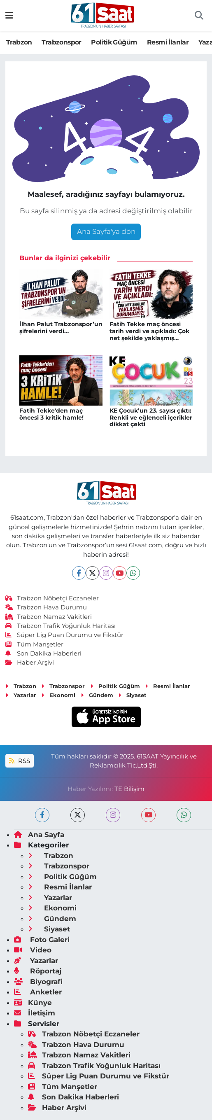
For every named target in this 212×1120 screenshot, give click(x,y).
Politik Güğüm (114, 42)
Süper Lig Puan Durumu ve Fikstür (64, 635)
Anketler (38, 992)
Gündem (97, 695)
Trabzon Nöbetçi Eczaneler (52, 598)
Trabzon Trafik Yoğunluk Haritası (60, 626)
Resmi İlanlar (168, 42)
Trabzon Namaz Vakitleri (48, 617)
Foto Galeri (42, 940)
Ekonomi (58, 695)
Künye (33, 1003)
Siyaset (132, 695)
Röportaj (37, 971)
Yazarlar (20, 695)
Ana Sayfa (39, 835)
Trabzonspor (61, 42)
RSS (19, 761)
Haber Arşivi (29, 662)
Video (32, 950)
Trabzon (19, 42)
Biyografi (38, 982)
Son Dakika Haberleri (43, 653)
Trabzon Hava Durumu (46, 607)
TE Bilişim (129, 789)
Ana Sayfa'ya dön (106, 231)
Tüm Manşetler (34, 644)
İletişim (34, 1013)
